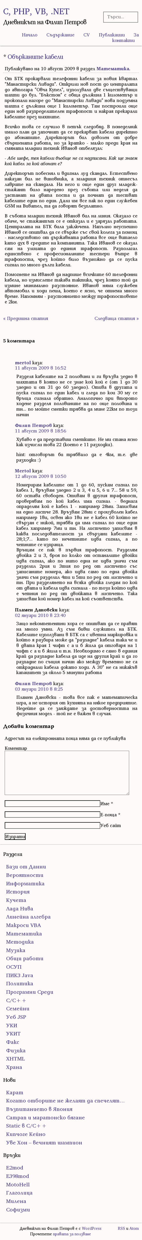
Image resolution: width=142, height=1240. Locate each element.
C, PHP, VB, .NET (36, 11)
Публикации (112, 35)
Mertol (23, 471)
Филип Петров (33, 425)
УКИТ (13, 1033)
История (17, 891)
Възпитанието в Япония (39, 1109)
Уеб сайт (110, 825)
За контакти (125, 37)
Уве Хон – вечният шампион (44, 1142)
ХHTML (15, 1058)
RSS (121, 1228)
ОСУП (14, 966)
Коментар (16, 748)
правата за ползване (72, 1234)
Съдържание (60, 35)
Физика (16, 1050)
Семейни (17, 1008)
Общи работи (24, 958)
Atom (134, 1228)
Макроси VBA (23, 925)
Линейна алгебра (28, 916)
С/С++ (16, 1000)
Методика (20, 941)
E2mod (14, 1167)
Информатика (25, 883)
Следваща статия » (116, 318)
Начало (29, 35)
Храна (14, 1067)
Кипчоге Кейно (25, 1134)
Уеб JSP (16, 1017)
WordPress (91, 1228)
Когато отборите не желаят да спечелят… (65, 1100)
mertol (23, 362)
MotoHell (18, 1184)
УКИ (11, 1025)
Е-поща (108, 814)
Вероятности (24, 875)
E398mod (17, 1176)
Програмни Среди (29, 992)
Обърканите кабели (35, 57)
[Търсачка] (119, 17)
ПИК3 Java (19, 975)
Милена (16, 1201)
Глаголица (19, 1192)
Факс (12, 1042)
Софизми (18, 1209)
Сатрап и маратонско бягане (45, 1117)
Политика (19, 983)
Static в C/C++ (26, 1125)
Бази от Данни (26, 866)
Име (104, 803)
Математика (113, 68)
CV (86, 35)
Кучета (16, 900)
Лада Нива (19, 908)
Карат (14, 1092)
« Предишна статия (25, 318)
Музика (15, 950)
